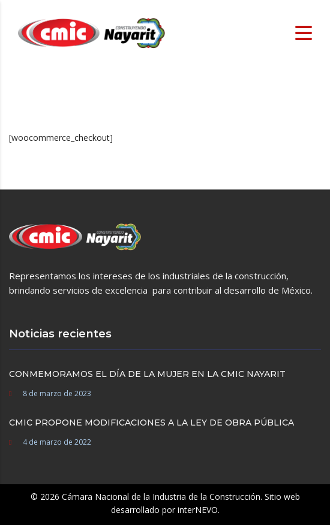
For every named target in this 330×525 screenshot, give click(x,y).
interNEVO (198, 509)
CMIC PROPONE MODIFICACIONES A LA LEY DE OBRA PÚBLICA (151, 422)
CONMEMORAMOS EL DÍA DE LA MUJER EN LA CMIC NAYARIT (147, 374)
